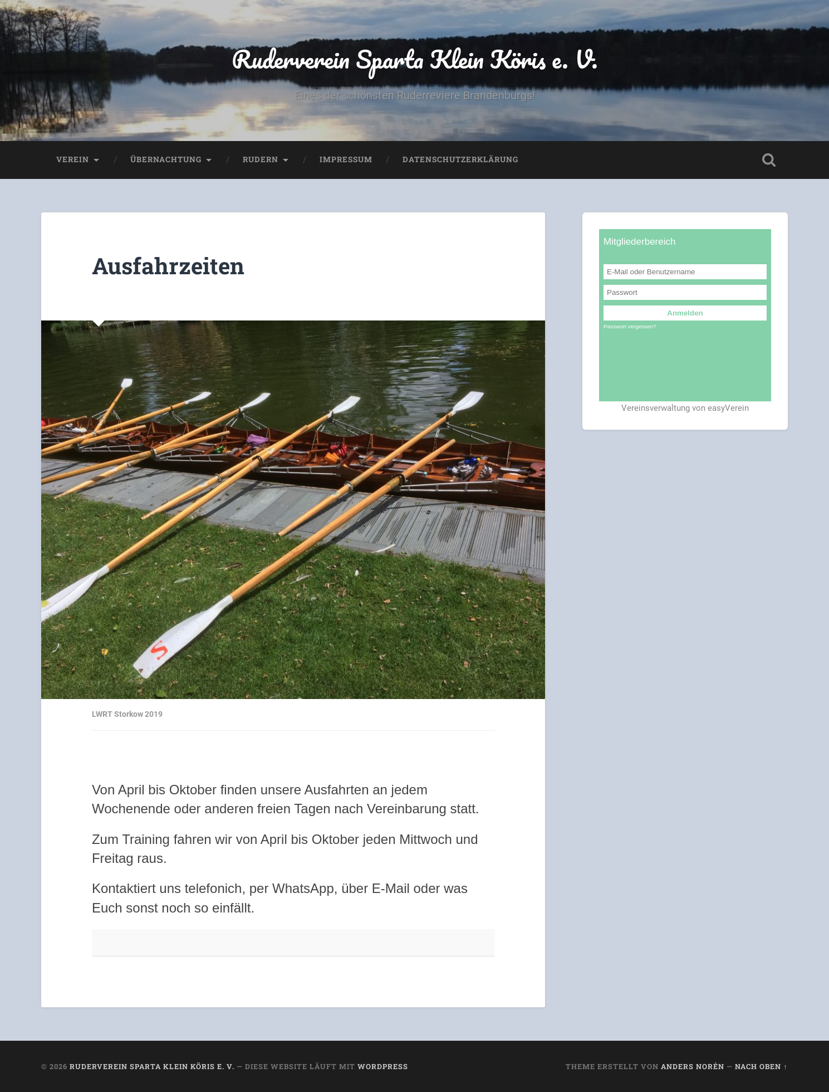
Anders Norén (692, 1066)
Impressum (346, 159)
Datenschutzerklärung (460, 159)
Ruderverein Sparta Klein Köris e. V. (415, 59)
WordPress (382, 1066)
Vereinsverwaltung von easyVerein (685, 408)
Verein (72, 159)
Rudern (260, 159)
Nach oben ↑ (761, 1066)
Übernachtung (166, 159)
